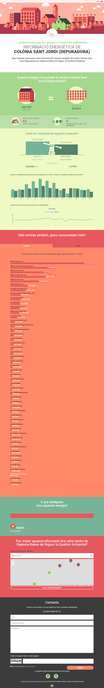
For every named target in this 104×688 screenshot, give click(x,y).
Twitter (56, 676)
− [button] (12, 564)
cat (101, 1)
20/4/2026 (52, 209)
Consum (26, 246)
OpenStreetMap (70, 584)
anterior (11, 208)
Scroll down (52, 685)
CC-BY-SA (82, 584)
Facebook (48, 676)
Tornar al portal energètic (52, 588)
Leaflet (59, 584)
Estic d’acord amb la (23, 666)
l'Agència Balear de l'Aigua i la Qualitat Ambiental (53, 43)
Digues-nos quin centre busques (21, 551)
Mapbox (91, 584)
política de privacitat (29, 666)
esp (97, 1)
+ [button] (12, 561)
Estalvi (78, 246)
